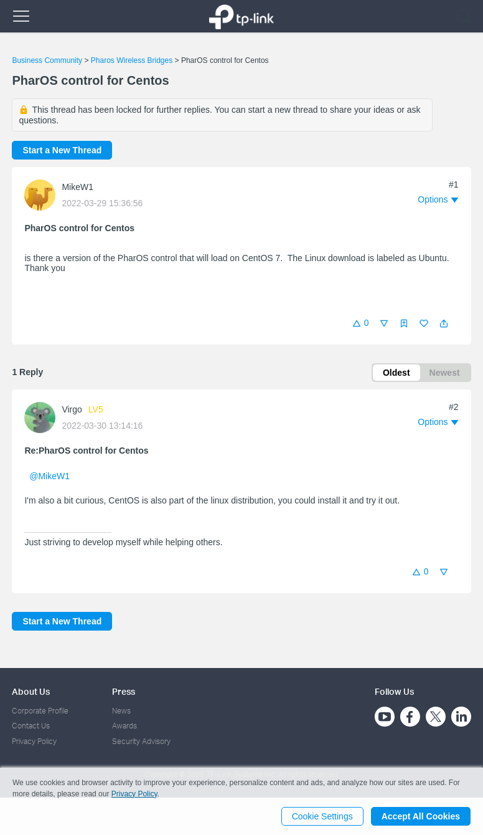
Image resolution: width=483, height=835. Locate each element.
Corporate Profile (40, 710)
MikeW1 (77, 187)
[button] (444, 323)
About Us (31, 691)
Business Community (47, 60)
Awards (124, 725)
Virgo (72, 409)
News (121, 710)
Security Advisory (141, 741)
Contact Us (31, 725)
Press (123, 691)
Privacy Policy (34, 741)
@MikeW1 (49, 476)
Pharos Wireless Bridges (131, 60)
